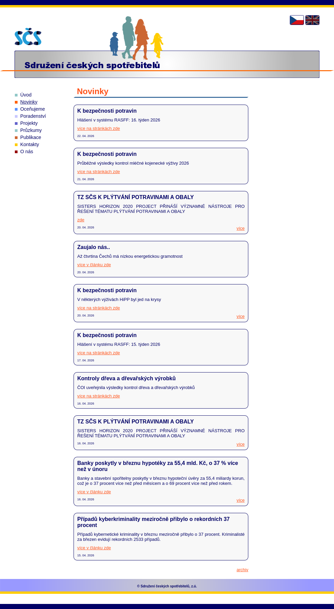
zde (80, 219)
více (240, 228)
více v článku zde (94, 264)
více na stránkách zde (98, 128)
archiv (242, 569)
